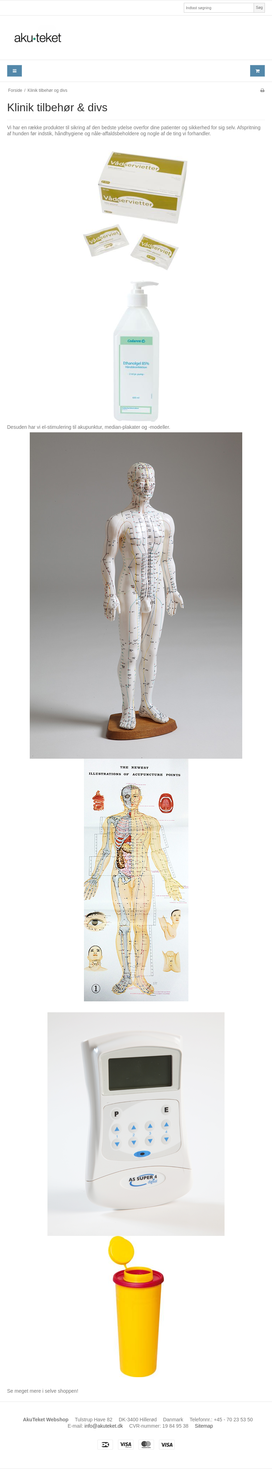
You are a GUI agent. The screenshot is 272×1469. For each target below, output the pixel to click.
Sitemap (204, 1426)
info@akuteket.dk (104, 1426)
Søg (259, 7)
